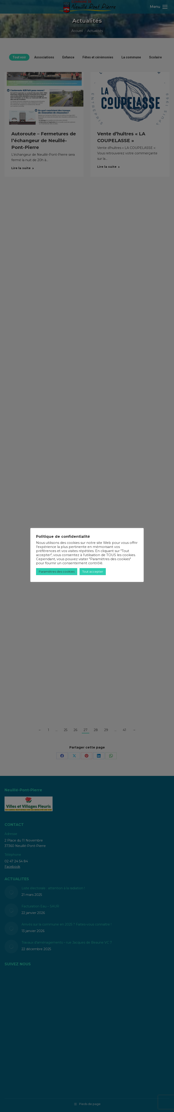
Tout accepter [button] (92, 571)
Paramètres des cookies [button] (57, 571)
